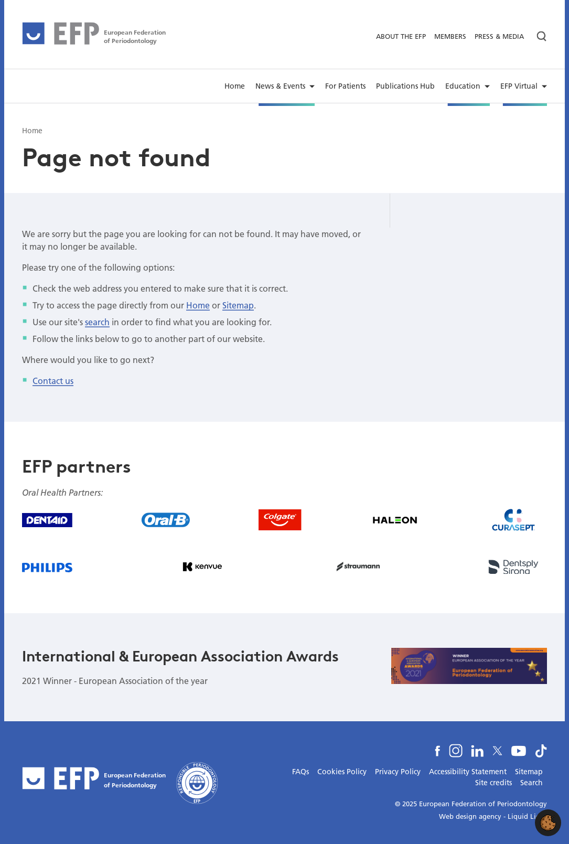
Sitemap (238, 305)
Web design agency (470, 816)
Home (198, 305)
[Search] (537, 36)
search (97, 321)
